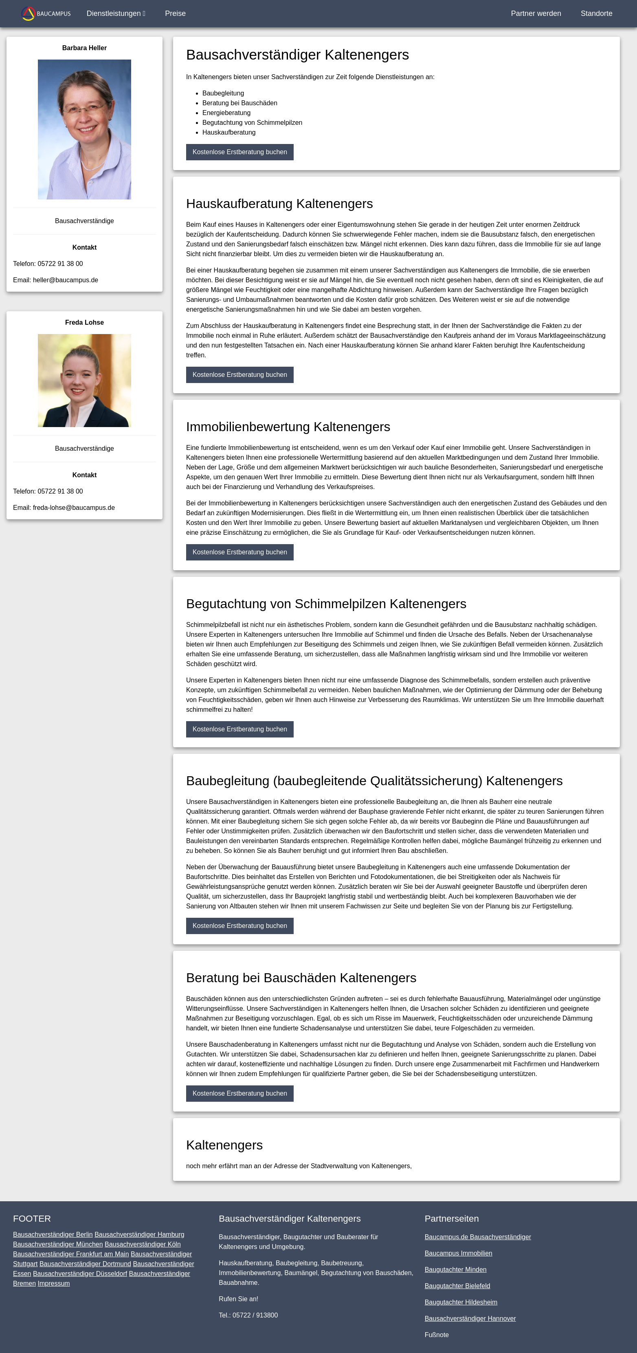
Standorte (597, 13)
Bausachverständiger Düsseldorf (80, 1273)
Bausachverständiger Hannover (470, 1318)
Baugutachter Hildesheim (461, 1302)
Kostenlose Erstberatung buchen (240, 151)
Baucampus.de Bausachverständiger (478, 1236)
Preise (175, 13)
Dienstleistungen (116, 13)
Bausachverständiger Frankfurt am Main (71, 1254)
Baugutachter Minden (456, 1269)
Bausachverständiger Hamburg (139, 1234)
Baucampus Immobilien (458, 1253)
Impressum (53, 1283)
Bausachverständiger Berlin (53, 1234)
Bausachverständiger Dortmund (85, 1263)
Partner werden (536, 13)
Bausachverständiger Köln (143, 1244)
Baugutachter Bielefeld (457, 1285)
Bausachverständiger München (58, 1244)
